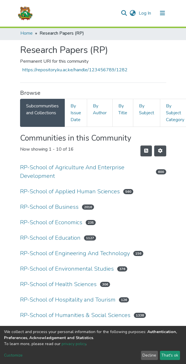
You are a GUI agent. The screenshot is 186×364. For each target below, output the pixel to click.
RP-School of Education (50, 238)
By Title (122, 109)
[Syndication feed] (146, 150)
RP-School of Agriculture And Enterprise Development (72, 172)
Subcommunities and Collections (42, 109)
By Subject (146, 109)
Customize (13, 355)
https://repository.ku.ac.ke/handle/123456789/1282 (75, 70)
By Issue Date (76, 113)
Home (26, 33)
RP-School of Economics (51, 222)
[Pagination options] (160, 150)
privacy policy (74, 344)
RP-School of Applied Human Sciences (70, 191)
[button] (133, 13)
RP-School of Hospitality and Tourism (67, 300)
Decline (149, 355)
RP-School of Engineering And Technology (75, 253)
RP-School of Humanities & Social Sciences (75, 315)
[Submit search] (124, 13)
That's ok (169, 355)
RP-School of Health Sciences (58, 284)
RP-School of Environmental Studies (67, 269)
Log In (145, 13)
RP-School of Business (49, 207)
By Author (100, 109)
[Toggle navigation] (162, 13)
